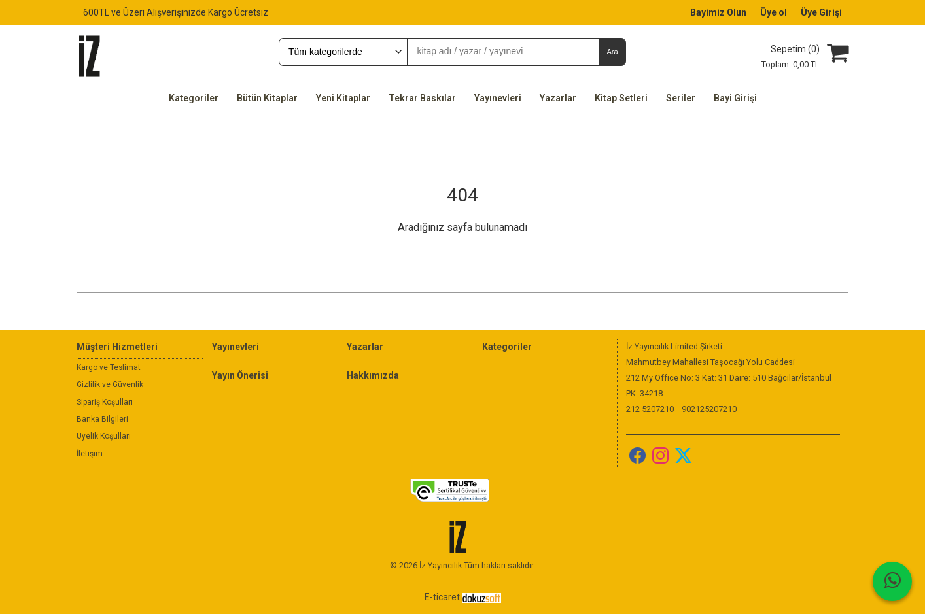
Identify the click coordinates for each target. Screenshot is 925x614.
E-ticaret (442, 597)
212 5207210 (650, 409)
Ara (612, 52)
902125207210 (709, 409)
